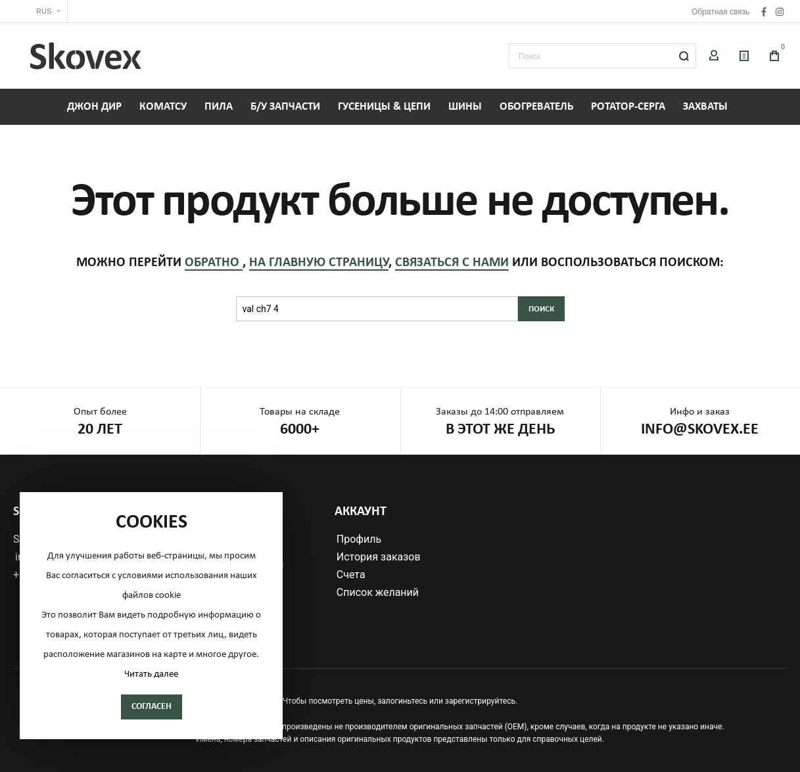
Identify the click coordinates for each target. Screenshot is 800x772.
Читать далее (151, 674)
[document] (151, 615)
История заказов (379, 557)
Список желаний (378, 593)
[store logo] (85, 56)
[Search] (683, 55)
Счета (351, 575)
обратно (214, 262)
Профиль (359, 539)
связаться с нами (452, 262)
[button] (40, 11)
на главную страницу (318, 262)
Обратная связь (720, 11)
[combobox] (602, 55)
